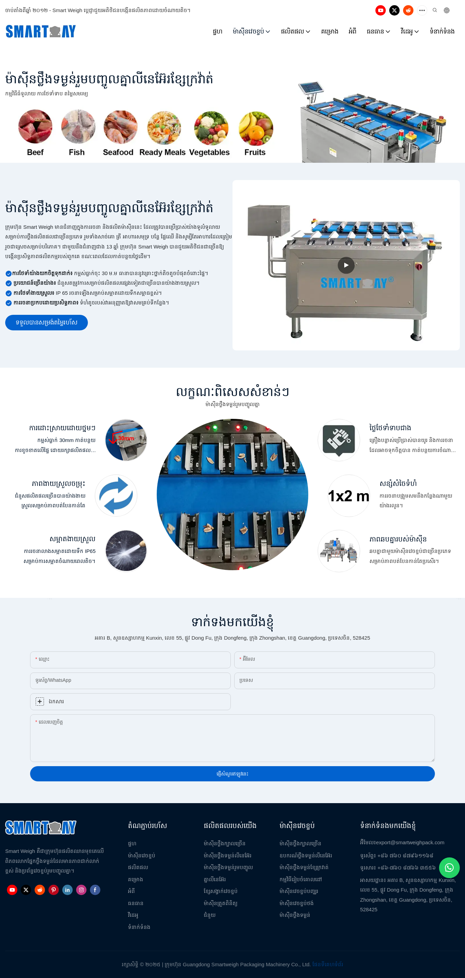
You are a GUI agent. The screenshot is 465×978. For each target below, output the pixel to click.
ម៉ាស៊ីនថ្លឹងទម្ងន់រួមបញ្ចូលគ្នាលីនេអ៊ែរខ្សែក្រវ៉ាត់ (109, 79)
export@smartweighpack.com (410, 842)
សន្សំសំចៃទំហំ (398, 483)
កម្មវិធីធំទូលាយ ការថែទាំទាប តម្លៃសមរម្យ (46, 93)
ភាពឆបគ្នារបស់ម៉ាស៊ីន (398, 539)
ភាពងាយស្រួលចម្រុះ (58, 483)
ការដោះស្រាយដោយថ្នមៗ (62, 428)
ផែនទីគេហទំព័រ (327, 964)
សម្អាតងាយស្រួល (72, 539)
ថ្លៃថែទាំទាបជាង (390, 428)
